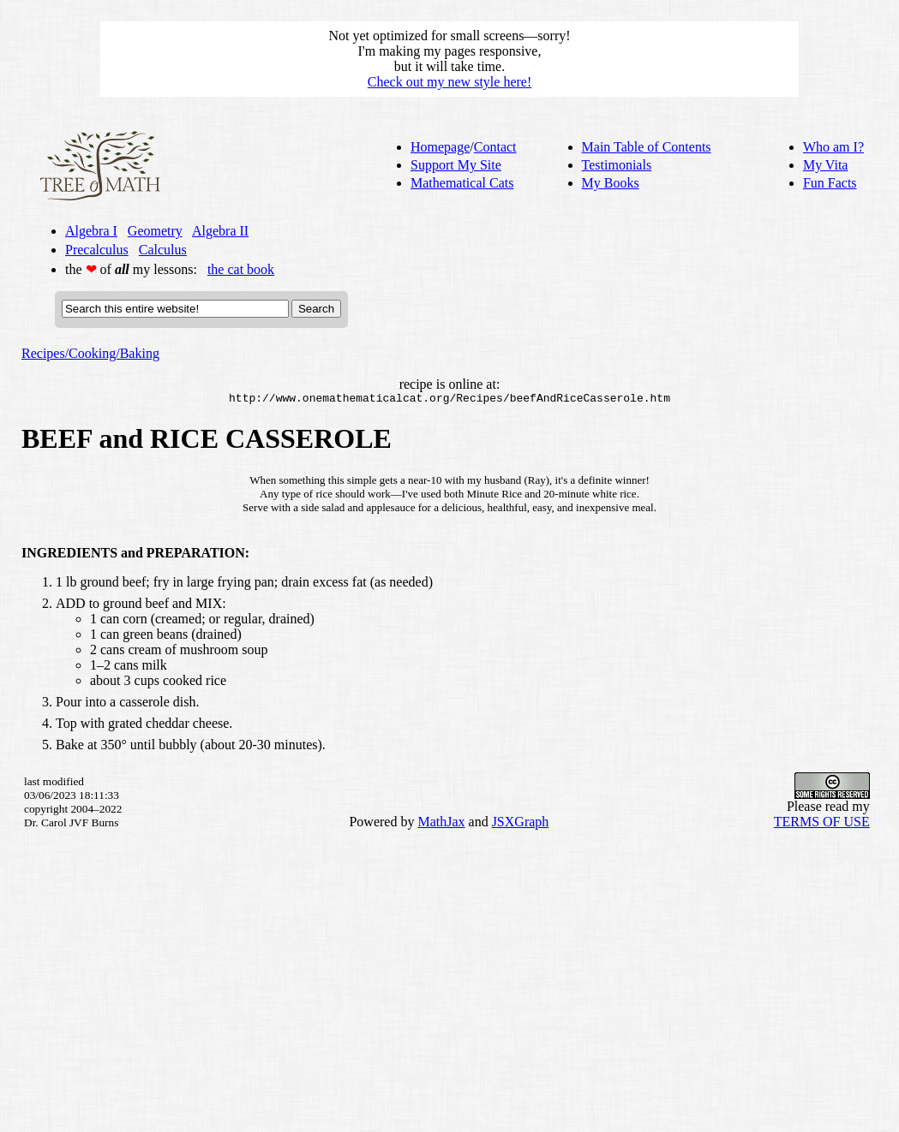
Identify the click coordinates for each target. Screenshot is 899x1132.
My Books (610, 183)
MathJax (440, 824)
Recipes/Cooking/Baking (90, 353)
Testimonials (617, 165)
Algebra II (220, 230)
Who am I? (833, 147)
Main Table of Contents (646, 147)
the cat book (240, 269)
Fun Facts (830, 183)
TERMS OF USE (822, 824)
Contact (495, 147)
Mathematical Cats (462, 183)
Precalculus (97, 249)
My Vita (825, 165)
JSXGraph (520, 824)
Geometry (155, 230)
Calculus (163, 249)
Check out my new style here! (450, 81)
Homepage (440, 147)
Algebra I (91, 230)
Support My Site (456, 165)
